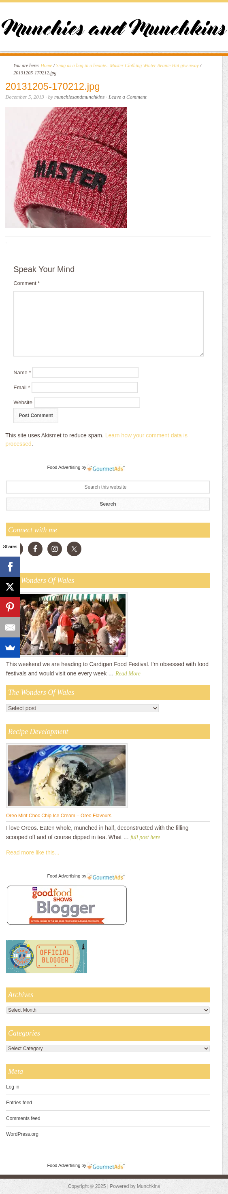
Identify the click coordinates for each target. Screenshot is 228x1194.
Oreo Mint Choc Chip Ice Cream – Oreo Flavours (58, 816)
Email (21, 387)
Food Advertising (63, 467)
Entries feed (19, 1102)
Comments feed (23, 1118)
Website (22, 402)
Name (22, 372)
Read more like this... (33, 852)
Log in (12, 1087)
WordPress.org (22, 1134)
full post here (145, 837)
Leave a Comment (128, 97)
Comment (26, 283)
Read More (128, 674)
